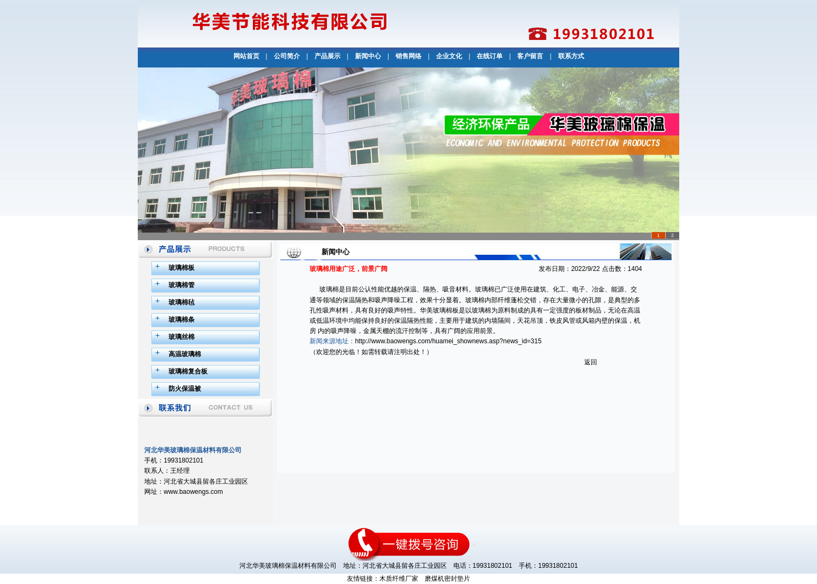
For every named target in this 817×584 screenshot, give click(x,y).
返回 (590, 362)
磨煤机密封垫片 (447, 578)
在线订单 (490, 56)
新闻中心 (368, 56)
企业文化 (449, 56)
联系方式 (571, 56)
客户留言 (530, 56)
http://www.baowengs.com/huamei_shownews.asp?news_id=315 (448, 341)
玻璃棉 (329, 289)
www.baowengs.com (193, 491)
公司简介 (287, 56)
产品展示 (327, 56)
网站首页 (246, 56)
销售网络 (408, 56)
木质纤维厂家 (398, 578)
